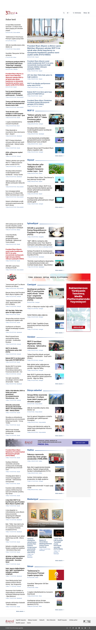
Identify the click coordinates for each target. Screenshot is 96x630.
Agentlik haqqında (21, 620)
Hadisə (30, 450)
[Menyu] (86, 12)
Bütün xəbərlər (59, 155)
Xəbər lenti (11, 19)
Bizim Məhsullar (51, 620)
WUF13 (30, 110)
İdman (30, 566)
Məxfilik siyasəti (20, 623)
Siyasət (30, 160)
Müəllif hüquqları (62, 620)
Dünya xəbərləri (34, 390)
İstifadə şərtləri (73, 620)
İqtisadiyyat (32, 223)
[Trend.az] (11, 13)
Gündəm (31, 337)
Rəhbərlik (41, 620)
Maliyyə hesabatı (32, 620)
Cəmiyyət (31, 284)
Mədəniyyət (32, 499)
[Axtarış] (63, 12)
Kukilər (29, 623)
